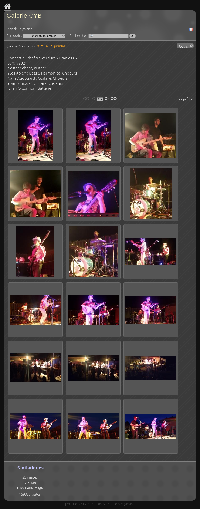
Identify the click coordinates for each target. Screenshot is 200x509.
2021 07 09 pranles (50, 46)
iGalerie (88, 504)
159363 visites (30, 494)
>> (114, 98)
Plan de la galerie (19, 29)
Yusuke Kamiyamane (120, 504)
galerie (12, 46)
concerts (26, 46)
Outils (183, 46)
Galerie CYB (24, 15)
